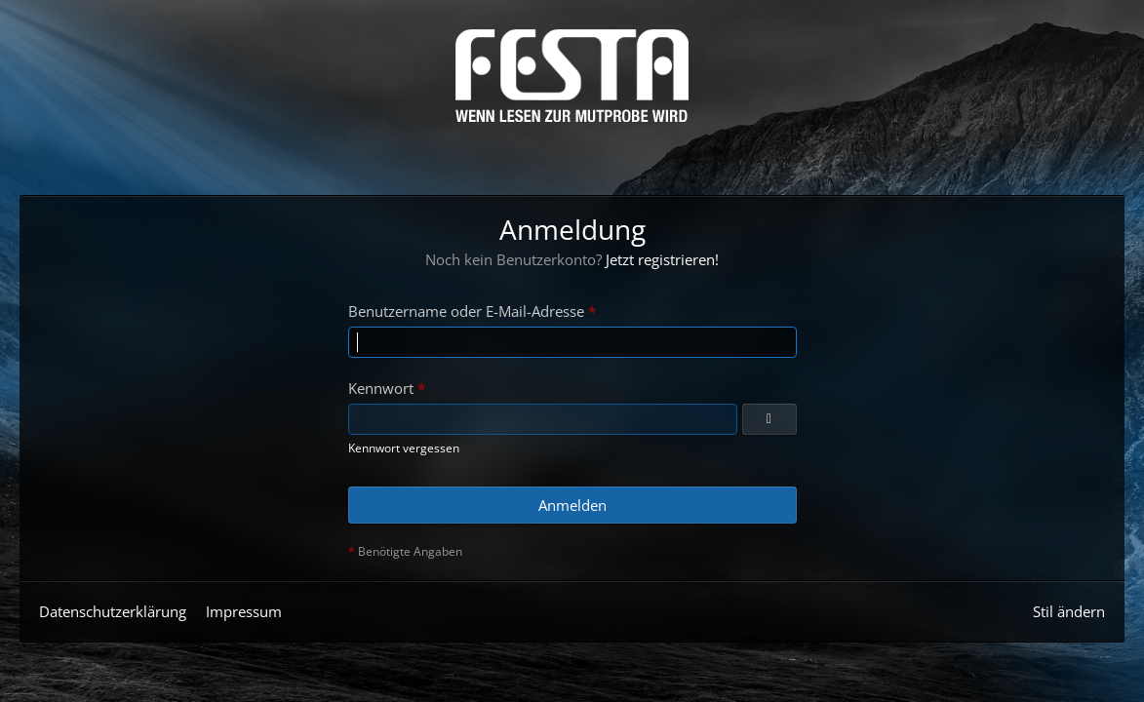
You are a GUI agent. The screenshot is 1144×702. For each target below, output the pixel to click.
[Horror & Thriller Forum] (572, 76)
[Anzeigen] (769, 419)
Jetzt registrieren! (662, 259)
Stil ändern (1069, 611)
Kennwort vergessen (403, 448)
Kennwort (381, 388)
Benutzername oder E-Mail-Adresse (466, 311)
